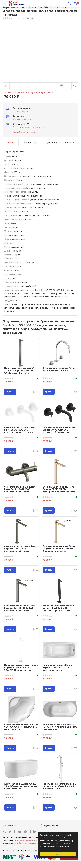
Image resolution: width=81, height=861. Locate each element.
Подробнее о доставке (25, 132)
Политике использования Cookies (32, 846)
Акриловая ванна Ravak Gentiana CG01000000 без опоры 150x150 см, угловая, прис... (21, 727)
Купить (10, 391)
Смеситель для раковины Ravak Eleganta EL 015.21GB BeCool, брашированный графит (20, 608)
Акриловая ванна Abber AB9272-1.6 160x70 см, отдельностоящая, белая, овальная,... (21, 786)
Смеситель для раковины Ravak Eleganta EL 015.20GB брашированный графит (20, 548)
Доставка (51, 142)
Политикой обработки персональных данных (33, 840)
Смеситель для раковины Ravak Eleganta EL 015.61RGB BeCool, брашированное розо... (59, 548)
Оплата (69, 142)
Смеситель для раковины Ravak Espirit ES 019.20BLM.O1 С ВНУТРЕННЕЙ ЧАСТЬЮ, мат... (59, 430)
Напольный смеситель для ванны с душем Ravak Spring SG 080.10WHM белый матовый (21, 667)
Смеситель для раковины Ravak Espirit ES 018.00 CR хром (59, 369)
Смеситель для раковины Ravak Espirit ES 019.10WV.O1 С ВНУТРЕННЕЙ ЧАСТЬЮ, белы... (20, 430)
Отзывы (30, 142)
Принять (58, 854)
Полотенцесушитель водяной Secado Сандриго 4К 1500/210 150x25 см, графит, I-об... (19, 370)
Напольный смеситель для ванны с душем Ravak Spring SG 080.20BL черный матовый (60, 608)
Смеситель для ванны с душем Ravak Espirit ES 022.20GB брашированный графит (19, 489)
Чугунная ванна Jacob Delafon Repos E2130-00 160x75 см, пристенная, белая (58, 667)
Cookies (6, 846)
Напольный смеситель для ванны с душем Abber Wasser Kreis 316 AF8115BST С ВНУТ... (60, 786)
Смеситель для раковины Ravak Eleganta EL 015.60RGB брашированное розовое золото (59, 489)
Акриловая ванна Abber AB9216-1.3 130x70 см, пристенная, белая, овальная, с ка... (60, 727)
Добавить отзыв (21, 18)
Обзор (10, 142)
